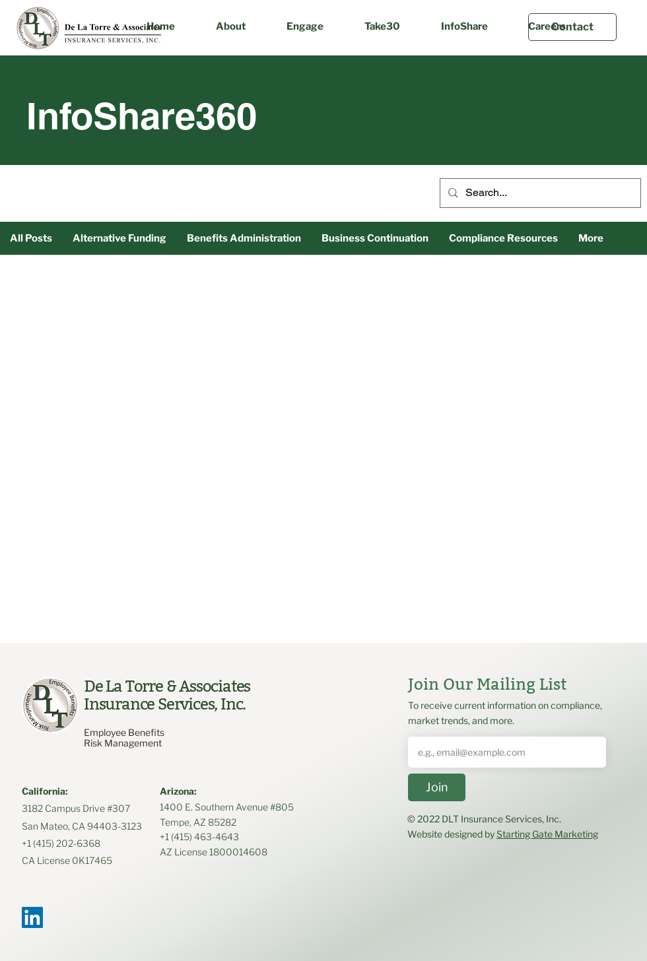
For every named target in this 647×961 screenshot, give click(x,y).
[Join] (436, 787)
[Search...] (539, 193)
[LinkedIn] (32, 917)
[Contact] (572, 27)
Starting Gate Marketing (547, 834)
